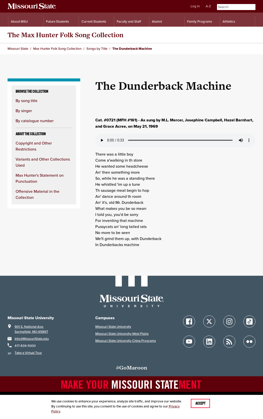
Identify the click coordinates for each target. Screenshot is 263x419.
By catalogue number (35, 120)
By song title (26, 100)
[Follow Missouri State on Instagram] (229, 321)
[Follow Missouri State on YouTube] (189, 342)
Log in (195, 6)
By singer (24, 110)
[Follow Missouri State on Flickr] (249, 342)
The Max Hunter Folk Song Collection (65, 34)
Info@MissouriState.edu (32, 338)
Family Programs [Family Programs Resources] (199, 21)
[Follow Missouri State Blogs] (229, 342)
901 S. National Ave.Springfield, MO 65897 (31, 329)
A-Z (208, 6)
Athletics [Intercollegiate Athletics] (229, 21)
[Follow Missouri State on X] (209, 321)
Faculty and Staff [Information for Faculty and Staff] (129, 21)
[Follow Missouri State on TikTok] (249, 321)
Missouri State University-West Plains (122, 333)
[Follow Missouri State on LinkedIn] (209, 342)
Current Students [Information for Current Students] (93, 21)
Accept (200, 403)
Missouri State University (113, 326)
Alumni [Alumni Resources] (157, 21)
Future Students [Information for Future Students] (57, 21)
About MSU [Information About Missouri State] (19, 21)
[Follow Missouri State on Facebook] (189, 321)
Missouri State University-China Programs (125, 340)
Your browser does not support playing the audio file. (175, 140)
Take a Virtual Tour (28, 352)
